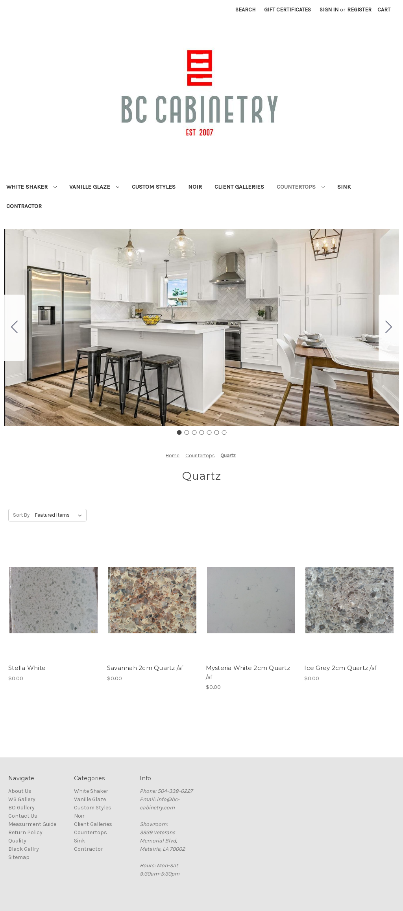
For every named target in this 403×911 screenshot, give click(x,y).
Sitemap (19, 857)
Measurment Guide (32, 824)
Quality (17, 840)
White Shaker (31, 186)
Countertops (301, 186)
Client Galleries (239, 186)
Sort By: (22, 515)
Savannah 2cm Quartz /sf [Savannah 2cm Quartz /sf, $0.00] (145, 668)
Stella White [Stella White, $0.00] (27, 668)
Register (359, 9)
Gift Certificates (287, 9)
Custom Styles (154, 186)
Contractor (24, 206)
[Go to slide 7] (14, 328)
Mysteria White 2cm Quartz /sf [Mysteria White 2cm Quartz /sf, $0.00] (248, 672)
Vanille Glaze (94, 186)
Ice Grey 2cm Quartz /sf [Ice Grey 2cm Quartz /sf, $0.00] (340, 668)
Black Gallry (23, 849)
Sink (344, 186)
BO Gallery (21, 807)
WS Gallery (21, 799)
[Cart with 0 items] (384, 9)
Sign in (329, 9)
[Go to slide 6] (216, 432)
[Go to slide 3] (194, 432)
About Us (19, 791)
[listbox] (60, 515)
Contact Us (22, 816)
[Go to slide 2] (389, 328)
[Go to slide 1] (179, 432)
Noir (195, 186)
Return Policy (25, 832)
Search (245, 9)
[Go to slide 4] (201, 432)
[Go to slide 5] (209, 432)
